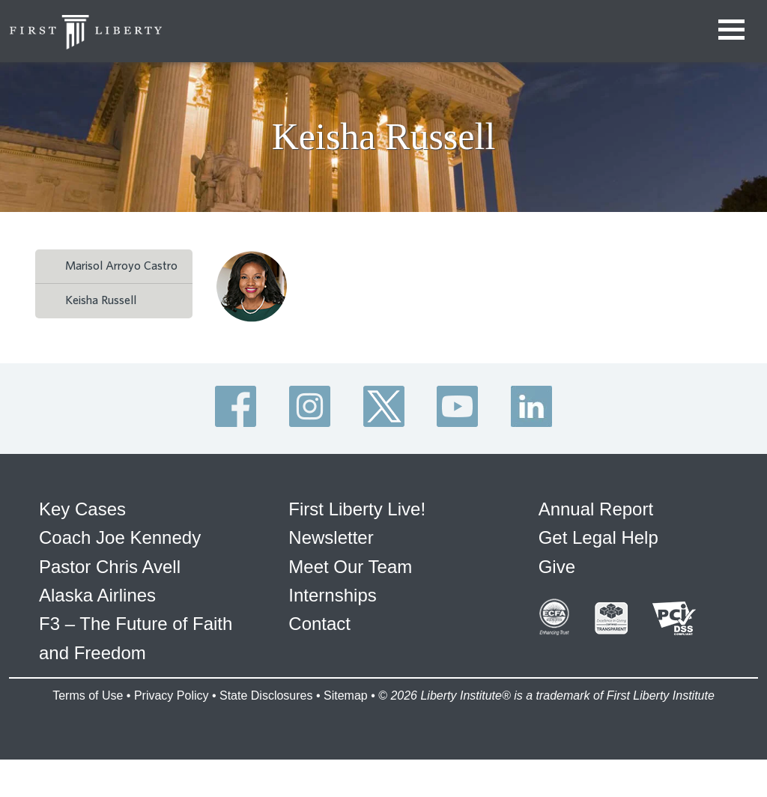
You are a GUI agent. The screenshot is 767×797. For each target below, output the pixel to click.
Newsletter (330, 537)
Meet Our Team (350, 567)
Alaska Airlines (97, 595)
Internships (332, 595)
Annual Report (596, 509)
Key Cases (82, 509)
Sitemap (346, 695)
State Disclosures (266, 695)
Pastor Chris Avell (110, 567)
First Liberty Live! (356, 509)
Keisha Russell (100, 300)
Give (557, 567)
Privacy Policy (171, 695)
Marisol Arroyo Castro (121, 266)
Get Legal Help (598, 537)
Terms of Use (87, 695)
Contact (319, 623)
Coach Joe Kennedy (120, 537)
